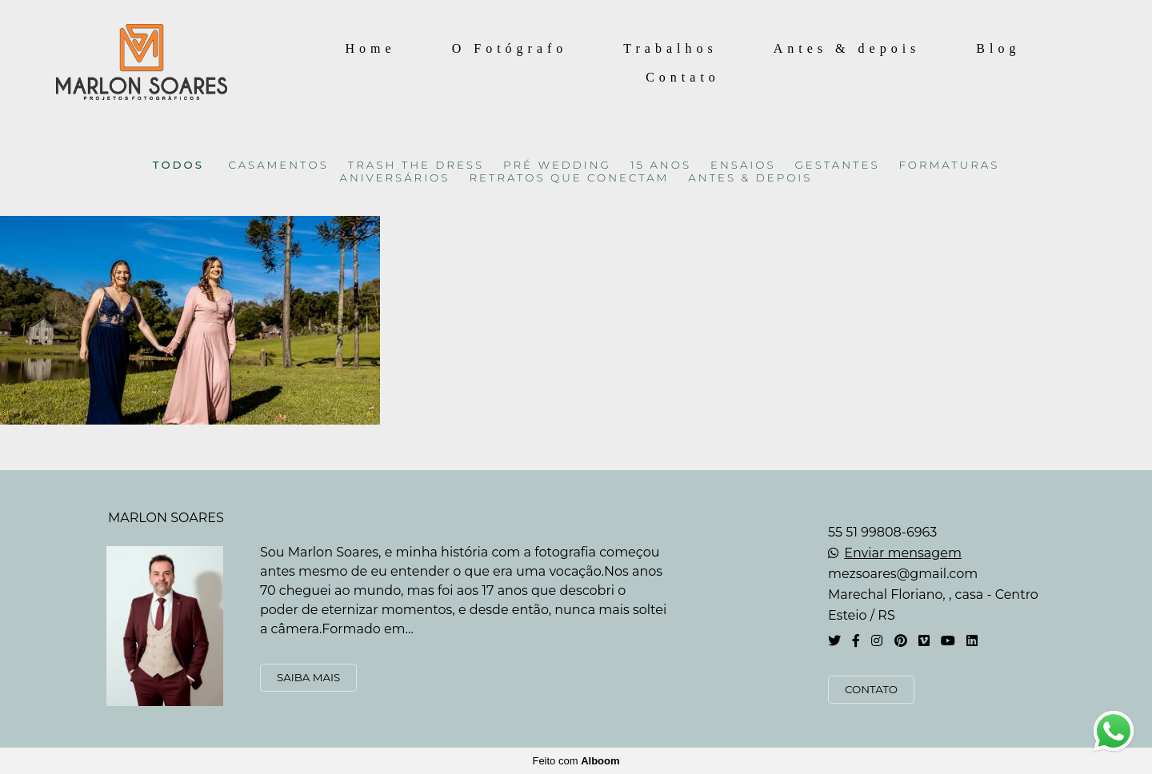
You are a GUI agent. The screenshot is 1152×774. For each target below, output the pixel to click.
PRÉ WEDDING (557, 165)
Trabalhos (670, 48)
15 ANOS (660, 165)
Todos (178, 165)
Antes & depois (847, 48)
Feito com (575, 761)
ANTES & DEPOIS (750, 178)
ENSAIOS (743, 165)
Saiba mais (308, 677)
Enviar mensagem (903, 553)
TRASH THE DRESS (416, 165)
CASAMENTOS (279, 165)
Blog (998, 48)
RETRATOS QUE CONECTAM (569, 178)
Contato (683, 77)
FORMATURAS (949, 165)
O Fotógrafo (510, 48)
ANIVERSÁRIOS (395, 178)
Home (371, 48)
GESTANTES (837, 165)
